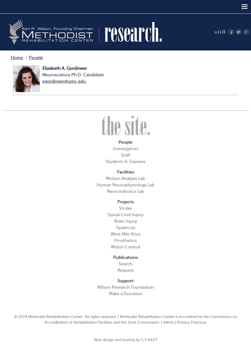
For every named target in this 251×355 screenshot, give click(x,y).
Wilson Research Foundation (125, 287)
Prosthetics (125, 240)
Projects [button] (125, 202)
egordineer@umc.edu (64, 81)
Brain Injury (125, 221)
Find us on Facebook (231, 32)
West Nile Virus (126, 234)
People (36, 57)
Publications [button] (125, 257)
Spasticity (125, 227)
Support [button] (125, 280)
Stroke (125, 208)
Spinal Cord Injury (125, 214)
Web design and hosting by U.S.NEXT (125, 340)
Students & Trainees (125, 161)
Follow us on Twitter (238, 32)
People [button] (125, 142)
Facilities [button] (125, 172)
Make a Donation (125, 293)
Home (17, 57)
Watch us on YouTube (246, 32)
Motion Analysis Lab (125, 178)
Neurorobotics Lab (125, 191)
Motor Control (125, 247)
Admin (168, 322)
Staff (125, 155)
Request (125, 270)
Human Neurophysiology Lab (125, 185)
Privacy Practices (191, 322)
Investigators (125, 148)
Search (125, 264)
